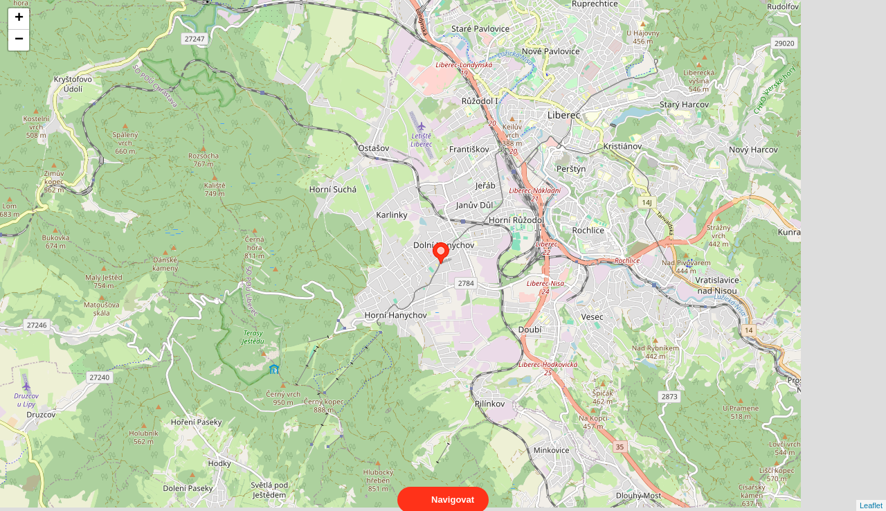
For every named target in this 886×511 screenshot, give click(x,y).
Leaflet (871, 493)
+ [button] (19, 18)
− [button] (19, 40)
